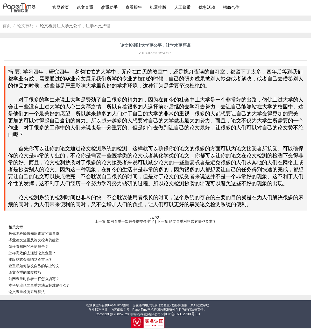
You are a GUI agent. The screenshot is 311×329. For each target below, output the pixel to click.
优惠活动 (207, 7)
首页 (7, 26)
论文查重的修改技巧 (25, 272)
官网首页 (60, 7)
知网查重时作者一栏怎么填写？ (34, 279)
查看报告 (133, 7)
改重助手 (109, 7)
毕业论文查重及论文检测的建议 (34, 240)
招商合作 (231, 7)
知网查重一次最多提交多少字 (130, 221)
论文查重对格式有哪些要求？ (192, 221)
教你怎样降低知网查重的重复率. (34, 233)
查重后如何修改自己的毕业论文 (34, 266)
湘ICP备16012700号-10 (180, 314)
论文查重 (85, 7)
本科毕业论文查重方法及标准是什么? (39, 285)
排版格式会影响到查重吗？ (30, 259)
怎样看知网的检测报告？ (28, 246)
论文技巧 (25, 26)
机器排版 (158, 7)
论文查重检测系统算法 (27, 292)
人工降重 (182, 7)
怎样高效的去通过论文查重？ (32, 253)
